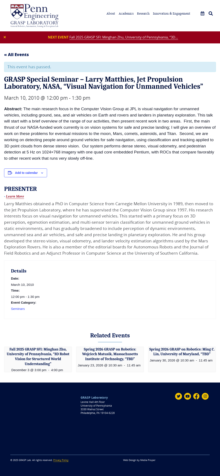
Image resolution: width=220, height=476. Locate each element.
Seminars (18, 309)
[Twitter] (178, 396)
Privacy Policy (61, 459)
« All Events (16, 55)
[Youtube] (187, 396)
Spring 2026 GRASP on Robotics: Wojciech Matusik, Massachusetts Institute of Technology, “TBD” (110, 354)
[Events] (202, 14)
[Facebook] (196, 396)
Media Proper (147, 459)
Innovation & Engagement (171, 13)
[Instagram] (205, 396)
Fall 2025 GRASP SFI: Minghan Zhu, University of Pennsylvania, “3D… (124, 37)
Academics (126, 13)
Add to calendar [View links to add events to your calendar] (26, 173)
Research (143, 13)
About (111, 13)
